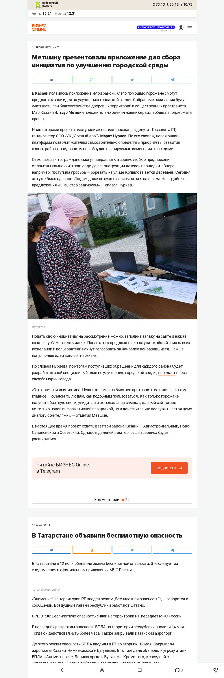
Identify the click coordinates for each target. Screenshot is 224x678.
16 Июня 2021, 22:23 (46, 47)
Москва (60, 13)
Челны (37, 13)
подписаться (169, 467)
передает (166, 372)
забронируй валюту (50, 4)
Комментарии (112, 499)
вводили (163, 627)
